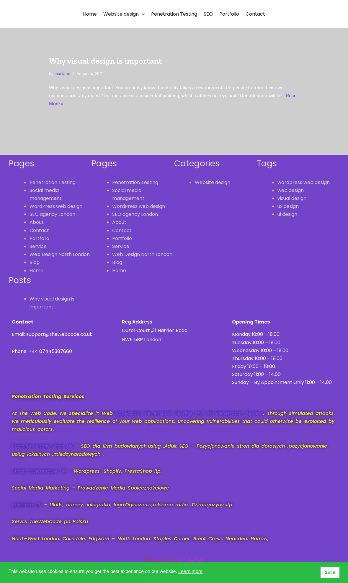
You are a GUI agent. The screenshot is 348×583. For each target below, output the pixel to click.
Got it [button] (330, 572)
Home (90, 14)
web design (290, 190)
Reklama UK (28, 504)
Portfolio (229, 14)
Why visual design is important (105, 61)
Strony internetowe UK (39, 471)
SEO (208, 14)
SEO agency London (52, 214)
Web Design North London (60, 254)
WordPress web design (56, 206)
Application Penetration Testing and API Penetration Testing (189, 413)
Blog (35, 262)
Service (38, 246)
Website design (124, 14)
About (37, 222)
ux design (288, 206)
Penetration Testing (174, 14)
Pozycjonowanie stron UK (42, 446)
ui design (287, 214)
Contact (255, 14)
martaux (62, 73)
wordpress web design (303, 182)
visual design (291, 198)
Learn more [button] (190, 571)
